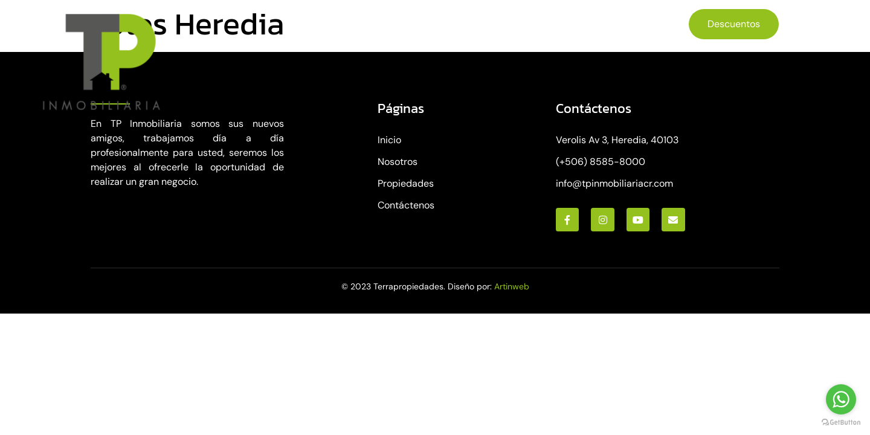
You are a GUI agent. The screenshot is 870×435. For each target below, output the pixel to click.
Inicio (302, 22)
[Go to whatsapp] (841, 399)
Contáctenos (537, 22)
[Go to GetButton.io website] (841, 423)
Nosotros (362, 22)
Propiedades (445, 22)
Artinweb (511, 286)
